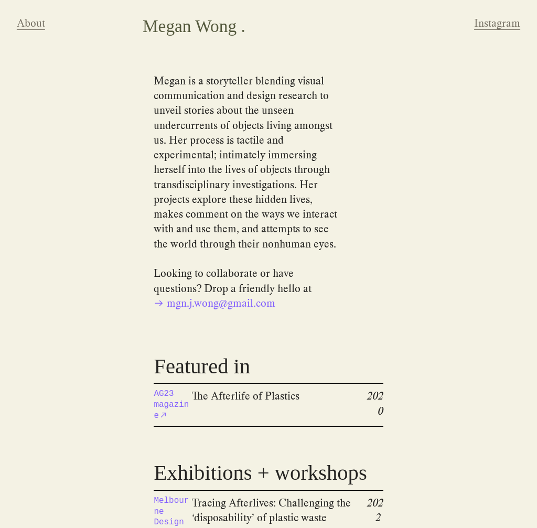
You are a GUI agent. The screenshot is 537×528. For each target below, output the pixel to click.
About (31, 23)
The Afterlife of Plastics (245, 396)
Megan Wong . (194, 26)
